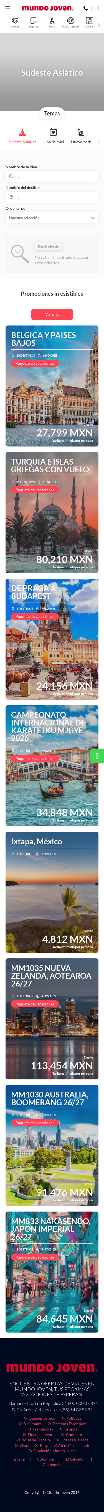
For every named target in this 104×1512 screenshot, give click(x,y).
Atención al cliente (71, 1445)
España (18, 1459)
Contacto (71, 1434)
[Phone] (86, 8)
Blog (41, 1445)
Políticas (70, 1418)
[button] (7, 8)
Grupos (68, 1429)
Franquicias (40, 1429)
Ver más (52, 314)
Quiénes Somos (39, 1418)
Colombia (45, 1459)
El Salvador (75, 1459)
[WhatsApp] (97, 8)
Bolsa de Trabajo (33, 1439)
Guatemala (52, 1464)
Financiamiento (38, 1434)
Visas (21, 1445)
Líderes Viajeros (71, 1439)
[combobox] (52, 197)
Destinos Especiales (67, 1423)
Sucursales (29, 1423)
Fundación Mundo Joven (52, 1450)
